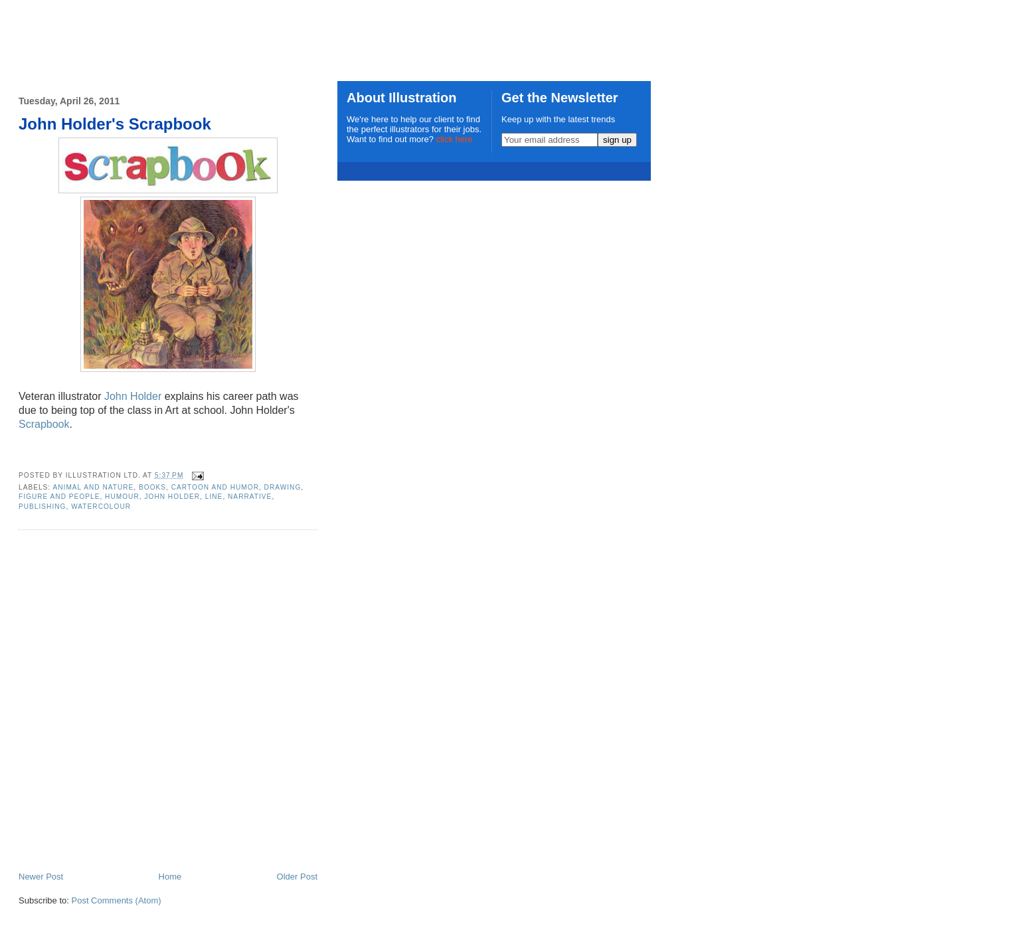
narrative (250, 496)
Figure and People (59, 496)
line (214, 496)
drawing (282, 487)
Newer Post (41, 877)
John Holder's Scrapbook (115, 124)
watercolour (101, 506)
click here (454, 139)
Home (170, 877)
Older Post (297, 877)
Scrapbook (44, 424)
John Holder (132, 396)
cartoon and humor (215, 487)
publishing (42, 506)
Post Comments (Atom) (116, 900)
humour (122, 496)
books (152, 487)
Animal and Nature (92, 487)
